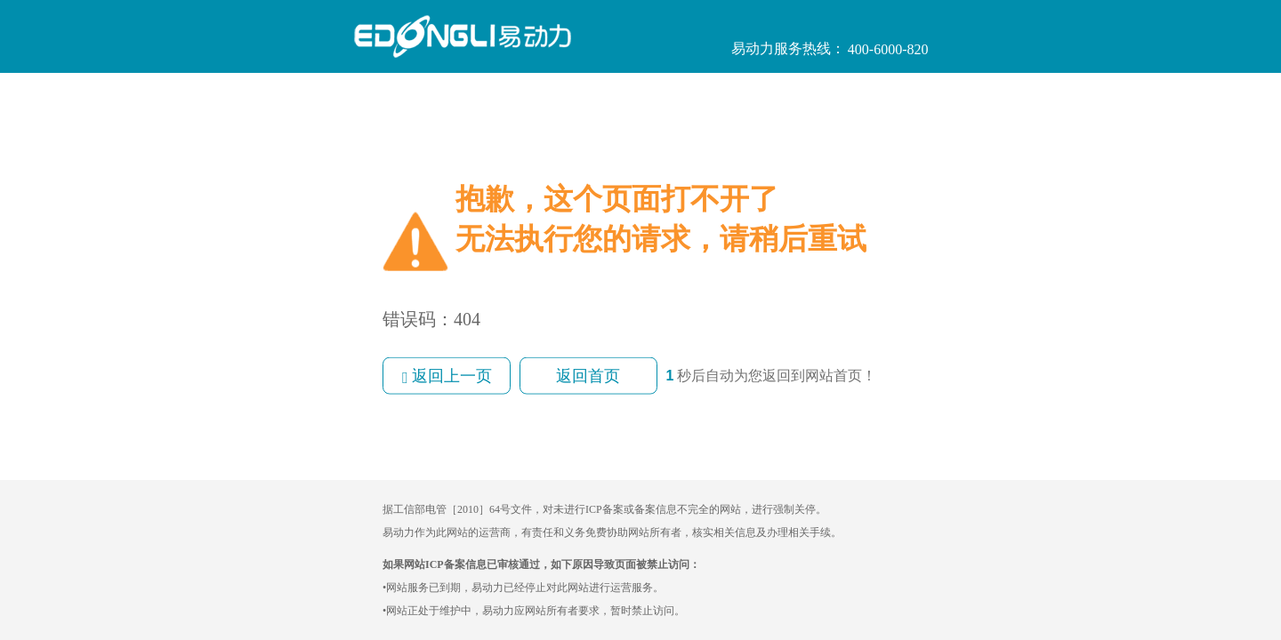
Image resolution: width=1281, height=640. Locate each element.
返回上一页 (446, 376)
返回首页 (588, 376)
